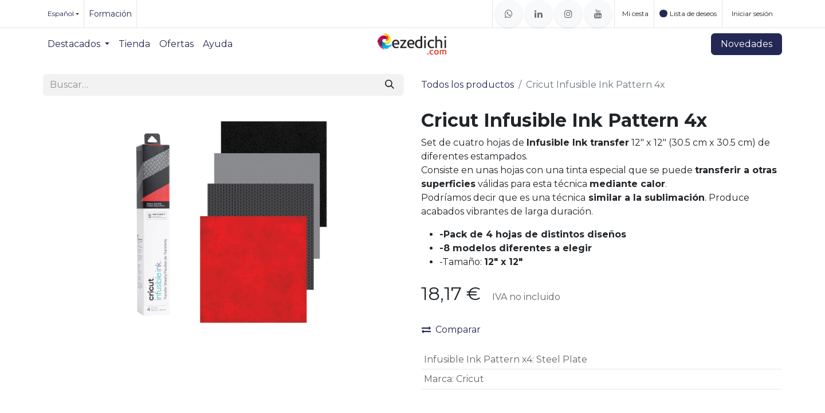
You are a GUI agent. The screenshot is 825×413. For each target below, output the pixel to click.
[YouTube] (598, 14)
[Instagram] (568, 14)
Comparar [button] (451, 329)
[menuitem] (78, 44)
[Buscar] (389, 85)
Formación (110, 14)
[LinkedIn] (538, 14)
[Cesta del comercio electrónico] (634, 14)
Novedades (746, 43)
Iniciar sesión (752, 13)
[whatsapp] (508, 14)
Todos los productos (467, 84)
